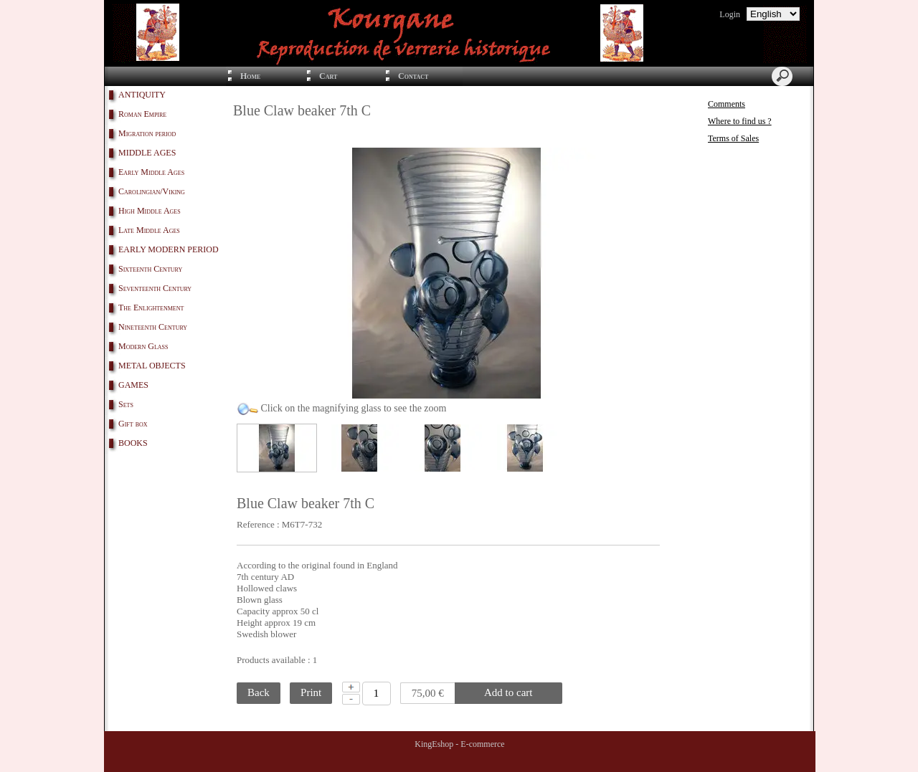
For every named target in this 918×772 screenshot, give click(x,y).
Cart (328, 76)
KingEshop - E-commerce (459, 744)
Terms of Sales (733, 138)
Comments (726, 104)
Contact (413, 76)
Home (250, 76)
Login (729, 14)
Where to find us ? (740, 121)
